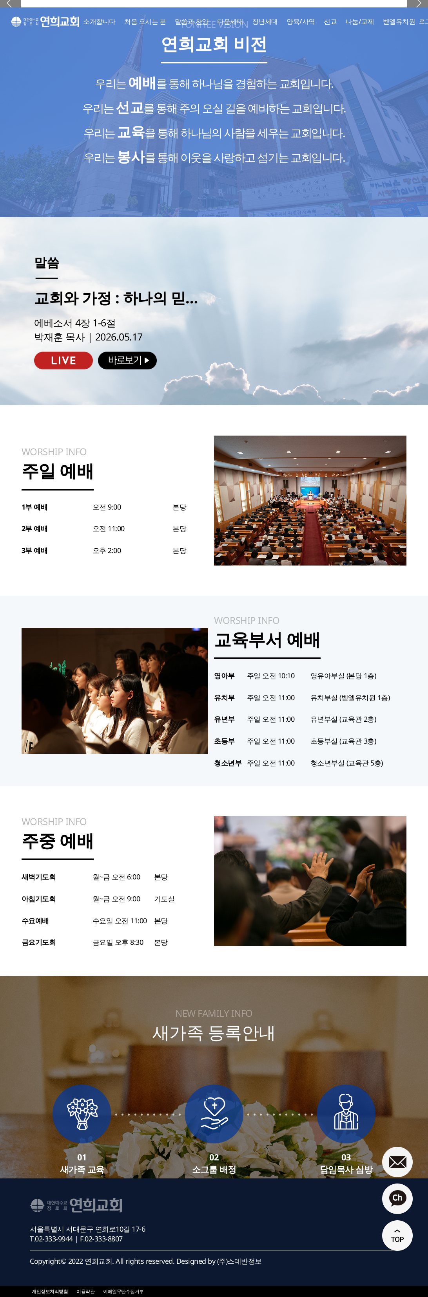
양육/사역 (301, 21)
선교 (330, 21)
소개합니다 (99, 21)
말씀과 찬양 (192, 21)
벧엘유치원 (399, 21)
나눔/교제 (360, 21)
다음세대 (230, 21)
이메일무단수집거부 (123, 1291)
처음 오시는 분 (145, 21)
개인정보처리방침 (50, 1291)
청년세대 (265, 21)
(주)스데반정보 (239, 1261)
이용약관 (85, 1291)
